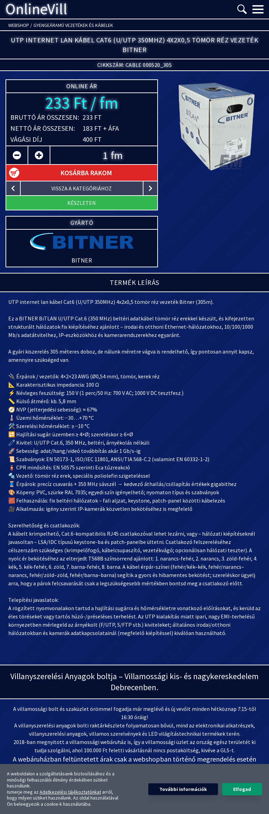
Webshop (18, 25)
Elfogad (242, 789)
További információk (183, 789)
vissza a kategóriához (81, 188)
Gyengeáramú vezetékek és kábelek (73, 25)
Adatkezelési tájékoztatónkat (70, 792)
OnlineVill (36, 9)
